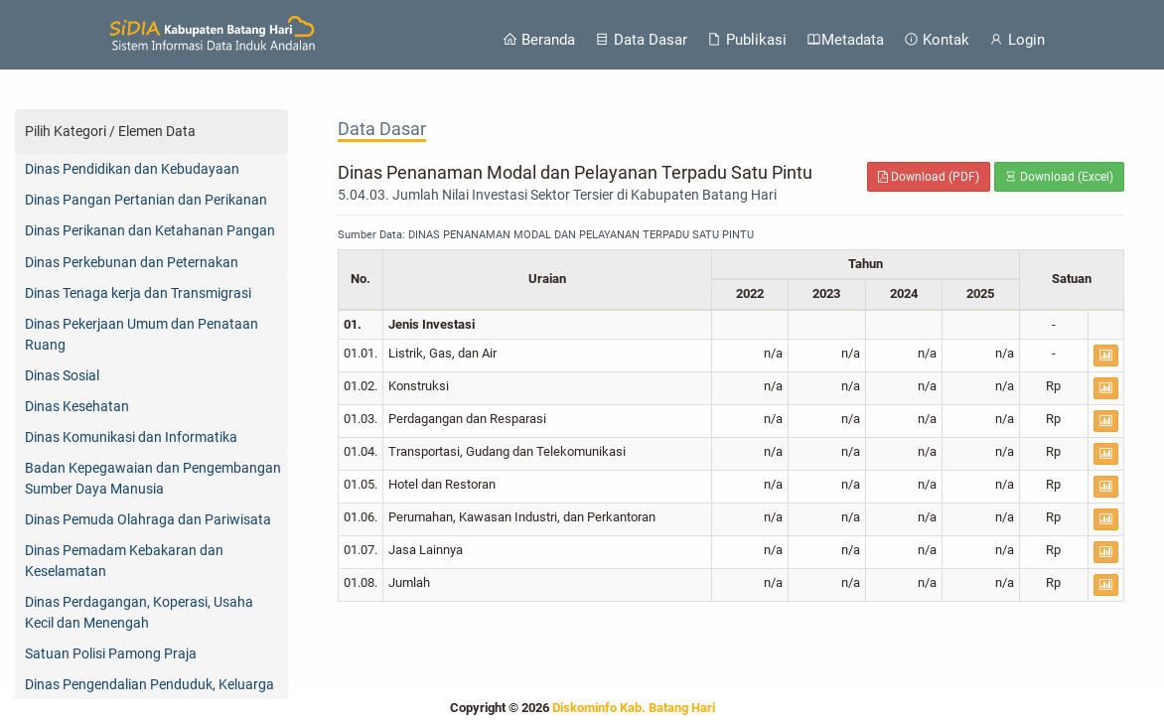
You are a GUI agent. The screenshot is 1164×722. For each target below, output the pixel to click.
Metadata (845, 40)
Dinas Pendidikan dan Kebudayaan (132, 169)
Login (1017, 40)
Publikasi (747, 40)
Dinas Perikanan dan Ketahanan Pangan (150, 230)
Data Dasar (641, 40)
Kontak (936, 40)
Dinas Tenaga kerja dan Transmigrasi (138, 293)
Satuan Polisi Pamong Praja (111, 653)
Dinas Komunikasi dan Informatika (131, 437)
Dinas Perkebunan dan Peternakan (131, 262)
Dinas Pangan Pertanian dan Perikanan (146, 200)
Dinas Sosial (62, 375)
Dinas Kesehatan (77, 406)
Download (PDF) (928, 177)
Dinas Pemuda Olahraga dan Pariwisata (148, 519)
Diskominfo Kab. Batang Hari (633, 707)
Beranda (539, 40)
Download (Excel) (1059, 177)
